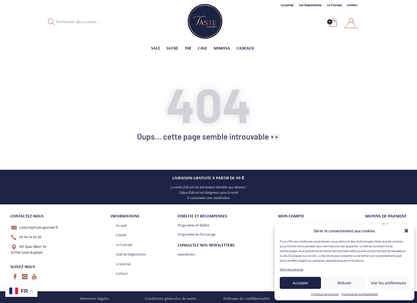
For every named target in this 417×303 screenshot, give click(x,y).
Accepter (300, 283)
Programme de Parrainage (196, 234)
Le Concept (334, 5)
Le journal (287, 5)
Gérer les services (291, 269)
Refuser (344, 283)
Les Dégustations (310, 5)
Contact (352, 5)
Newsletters (186, 254)
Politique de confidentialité (359, 294)
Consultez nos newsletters (206, 245)
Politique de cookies (325, 294)
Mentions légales (94, 298)
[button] (406, 230)
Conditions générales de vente (170, 298)
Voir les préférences (388, 283)
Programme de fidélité (193, 225)
